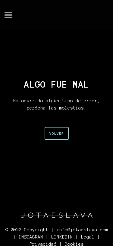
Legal (88, 237)
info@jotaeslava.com (82, 229)
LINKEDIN (62, 237)
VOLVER (56, 133)
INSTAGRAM (31, 237)
